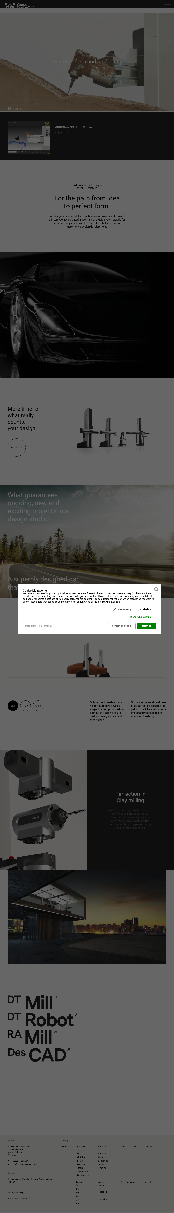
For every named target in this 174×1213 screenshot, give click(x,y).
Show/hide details (141, 616)
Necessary (124, 609)
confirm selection (121, 625)
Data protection (33, 626)
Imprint (48, 626)
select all (146, 625)
